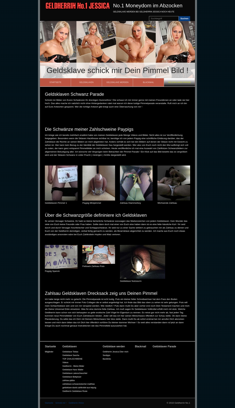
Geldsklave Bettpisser (72, 377)
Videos (65, 362)
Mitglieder (49, 352)
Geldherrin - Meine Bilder (73, 366)
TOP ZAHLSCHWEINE (73, 359)
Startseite (55, 82)
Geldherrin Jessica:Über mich (115, 352)
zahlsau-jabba (69, 380)
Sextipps (106, 355)
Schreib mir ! (60, 403)
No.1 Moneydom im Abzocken (147, 5)
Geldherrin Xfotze (76, 403)
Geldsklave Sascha (71, 355)
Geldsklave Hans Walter (73, 370)
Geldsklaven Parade (179, 82)
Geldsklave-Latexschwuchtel (75, 373)
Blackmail (148, 82)
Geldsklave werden (117, 82)
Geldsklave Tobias (70, 352)
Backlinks (107, 359)
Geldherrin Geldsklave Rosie (75, 391)
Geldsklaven (86, 82)
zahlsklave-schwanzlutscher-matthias (79, 384)
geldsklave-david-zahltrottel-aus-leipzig (79, 387)
